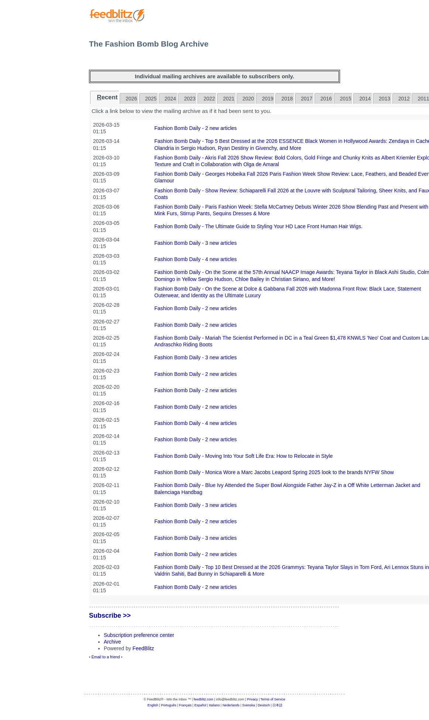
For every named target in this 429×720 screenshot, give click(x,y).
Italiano (214, 705)
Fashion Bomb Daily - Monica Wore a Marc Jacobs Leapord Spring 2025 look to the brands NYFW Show (274, 472)
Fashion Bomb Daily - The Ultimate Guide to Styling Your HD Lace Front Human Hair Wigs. (258, 226)
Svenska (248, 705)
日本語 (277, 705)
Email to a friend (106, 657)
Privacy (252, 699)
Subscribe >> (110, 615)
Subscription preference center (139, 635)
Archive (112, 642)
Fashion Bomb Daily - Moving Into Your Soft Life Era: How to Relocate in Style (243, 456)
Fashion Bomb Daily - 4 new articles (195, 259)
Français (185, 705)
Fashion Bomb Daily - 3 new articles (195, 243)
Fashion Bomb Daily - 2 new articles (195, 128)
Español (200, 705)
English (152, 705)
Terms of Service (273, 699)
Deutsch (264, 705)
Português (168, 705)
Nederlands (231, 705)
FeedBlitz (143, 648)
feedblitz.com (203, 699)
